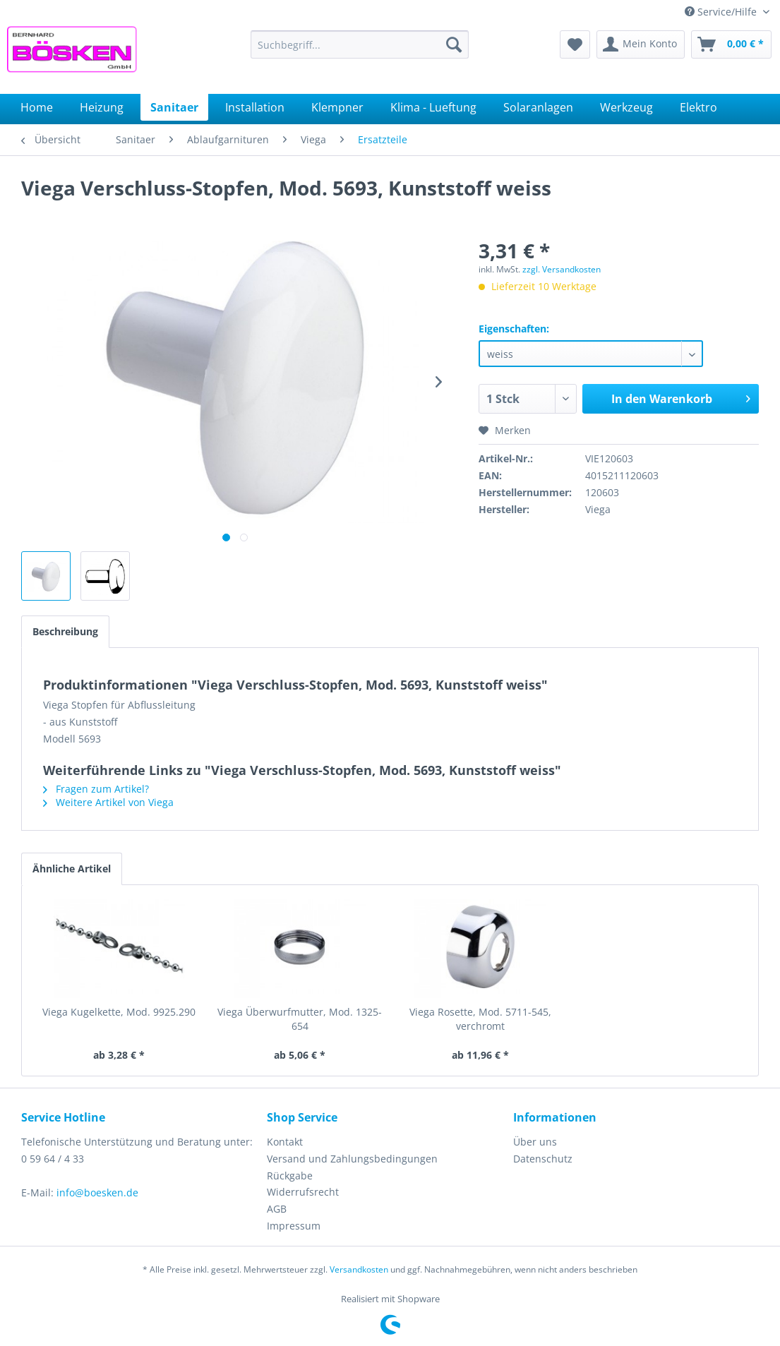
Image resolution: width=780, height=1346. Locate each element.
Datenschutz (542, 1158)
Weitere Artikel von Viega (108, 802)
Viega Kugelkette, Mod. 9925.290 (119, 1011)
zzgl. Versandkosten (561, 269)
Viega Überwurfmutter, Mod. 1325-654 (299, 1019)
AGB (277, 1208)
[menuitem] (360, 44)
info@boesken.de (97, 1192)
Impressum (293, 1225)
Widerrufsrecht (303, 1191)
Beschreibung (65, 631)
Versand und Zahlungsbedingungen (352, 1158)
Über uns (535, 1141)
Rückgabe (290, 1175)
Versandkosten (359, 1269)
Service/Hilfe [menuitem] (722, 11)
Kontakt (285, 1141)
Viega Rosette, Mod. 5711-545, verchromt (480, 1019)
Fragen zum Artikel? (96, 788)
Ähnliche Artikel (71, 868)
